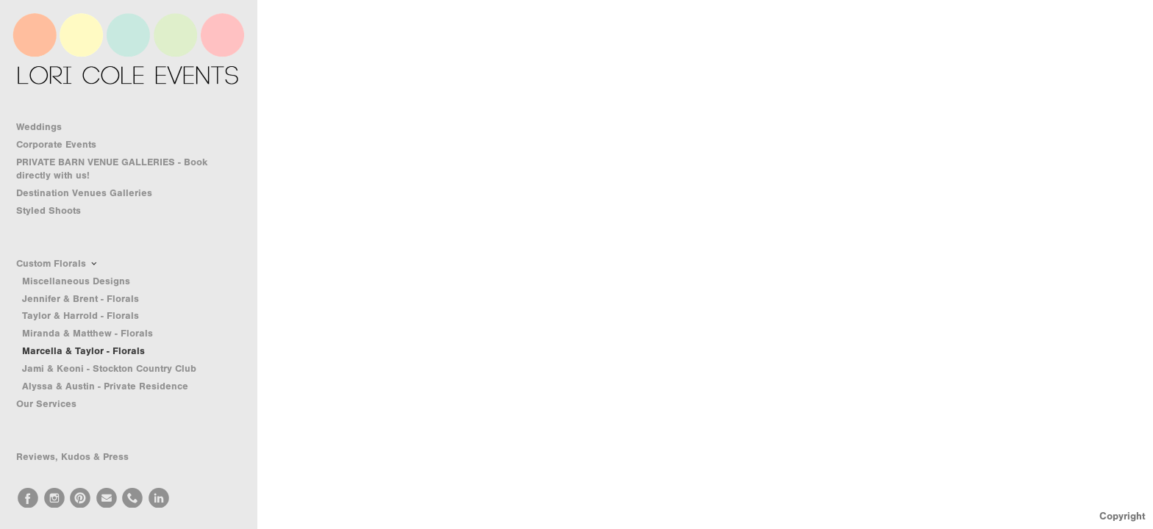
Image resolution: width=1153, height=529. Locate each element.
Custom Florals (57, 264)
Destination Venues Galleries (90, 193)
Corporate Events (63, 145)
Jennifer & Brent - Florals (80, 298)
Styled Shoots (55, 211)
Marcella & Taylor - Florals (83, 350)
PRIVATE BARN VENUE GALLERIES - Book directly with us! (111, 168)
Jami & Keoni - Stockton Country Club (109, 368)
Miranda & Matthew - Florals (87, 333)
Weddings (45, 127)
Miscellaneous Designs (76, 281)
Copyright (1122, 516)
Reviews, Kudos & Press (72, 456)
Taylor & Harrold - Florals (80, 315)
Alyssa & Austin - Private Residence (105, 386)
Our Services (53, 404)
